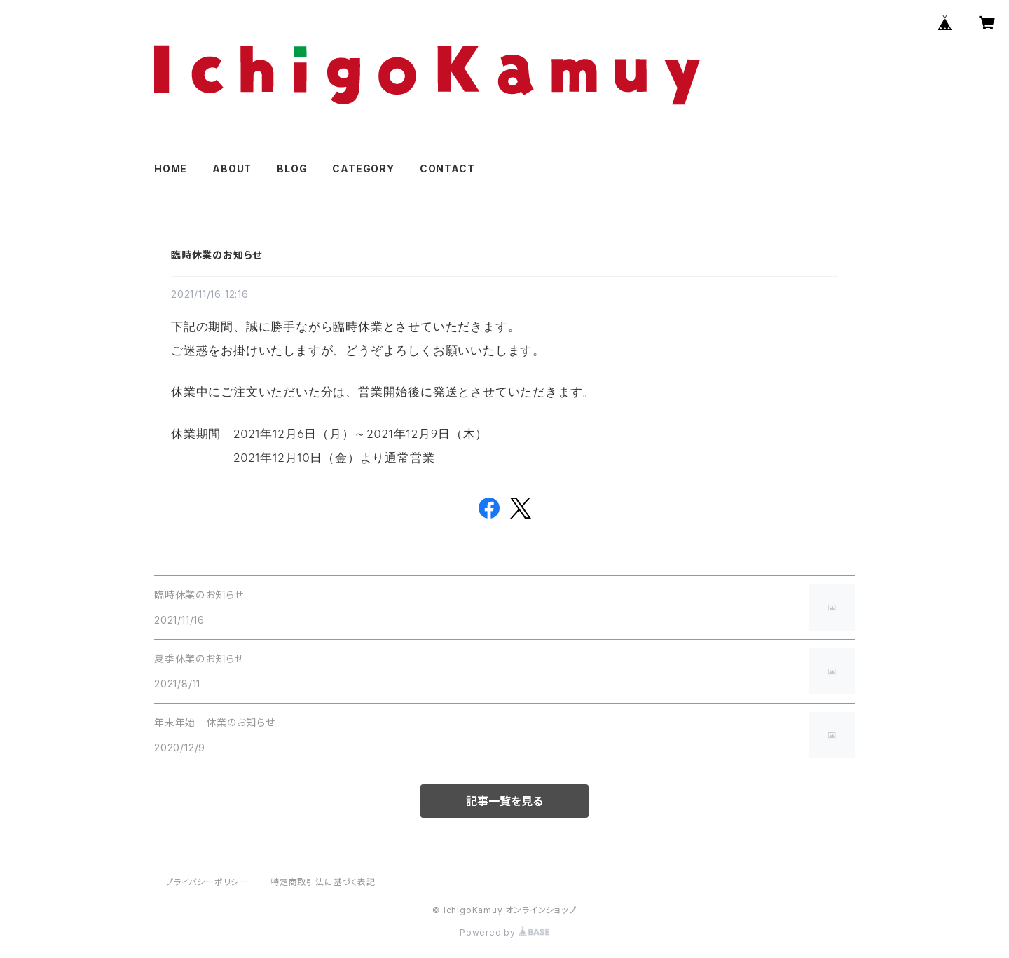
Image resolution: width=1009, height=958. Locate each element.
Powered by (504, 932)
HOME (170, 169)
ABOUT (232, 169)
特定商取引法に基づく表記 (323, 882)
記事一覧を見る (504, 801)
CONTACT (447, 169)
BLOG (292, 169)
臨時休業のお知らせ (216, 255)
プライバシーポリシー (206, 882)
